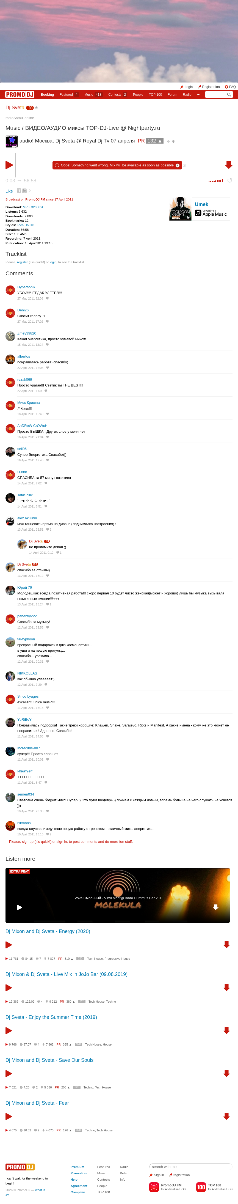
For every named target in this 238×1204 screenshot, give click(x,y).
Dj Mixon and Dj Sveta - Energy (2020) (47, 931)
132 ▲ (154, 141)
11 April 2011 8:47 (29, 782)
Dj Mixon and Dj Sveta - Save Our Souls (49, 1060)
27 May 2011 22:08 (30, 298)
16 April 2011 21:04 (30, 437)
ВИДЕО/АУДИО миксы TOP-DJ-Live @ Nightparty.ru (92, 128)
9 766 (13, 1044)
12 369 (13, 1001)
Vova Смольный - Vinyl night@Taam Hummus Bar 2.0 (117, 898)
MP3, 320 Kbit (33, 207)
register (22, 262)
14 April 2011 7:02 (29, 483)
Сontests (117, 94)
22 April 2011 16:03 (30, 367)
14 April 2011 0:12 (41, 552)
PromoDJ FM (35, 199)
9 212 (53, 1001)
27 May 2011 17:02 (30, 321)
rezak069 (24, 379)
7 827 (51, 958)
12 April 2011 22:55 (30, 627)
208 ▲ (65, 1087)
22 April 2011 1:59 (29, 391)
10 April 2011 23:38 (30, 811)
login (52, 262)
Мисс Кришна (28, 402)
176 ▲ (67, 1130)
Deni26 (23, 310)
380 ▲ (70, 1001)
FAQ (232, 87)
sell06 (22, 449)
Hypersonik (26, 287)
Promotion (79, 1173)
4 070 (50, 1130)
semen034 (25, 794)
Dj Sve (14, 107)
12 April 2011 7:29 (29, 684)
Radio (187, 95)
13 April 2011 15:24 (30, 604)
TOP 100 (155, 95)
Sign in (159, 1175)
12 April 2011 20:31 (30, 661)
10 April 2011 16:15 (30, 834)
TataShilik (25, 495)
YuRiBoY (24, 719)
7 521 (13, 1087)
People (138, 95)
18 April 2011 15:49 (30, 414)
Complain (78, 1192)
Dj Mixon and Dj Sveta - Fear (37, 1103)
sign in (62, 842)
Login (189, 87)
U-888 (22, 472)
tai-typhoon (26, 639)
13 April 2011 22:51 (30, 529)
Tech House (25, 225)
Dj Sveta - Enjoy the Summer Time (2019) (51, 1017)
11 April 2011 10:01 (30, 759)
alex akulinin (27, 518)
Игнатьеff (24, 771)
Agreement (79, 1185)
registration (181, 1175)
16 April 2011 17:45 (30, 460)
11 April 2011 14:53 (30, 736)
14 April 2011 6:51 (29, 506)
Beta (123, 1173)
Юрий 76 (24, 587)
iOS (183, 1189)
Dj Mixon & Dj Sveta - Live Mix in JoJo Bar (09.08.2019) (66, 974)
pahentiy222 (27, 616)
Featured (69, 94)
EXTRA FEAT (19, 871)
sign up (28, 842)
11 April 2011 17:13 (30, 707)
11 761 (13, 958)
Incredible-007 (28, 748)
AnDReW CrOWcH (32, 425)
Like (9, 191)
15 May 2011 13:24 (30, 344)
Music (93, 94)
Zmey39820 (26, 333)
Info (123, 1179)
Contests (103, 1179)
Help (74, 1179)
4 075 (13, 1130)
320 (80, 958)
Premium (77, 1167)
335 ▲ (67, 1044)
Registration (211, 87)
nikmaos (24, 823)
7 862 (50, 1044)
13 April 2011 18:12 (30, 575)
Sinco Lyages (28, 696)
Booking (47, 95)
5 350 (48, 1087)
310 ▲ (69, 958)
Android (170, 1189)
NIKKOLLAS (27, 673)
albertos (23, 356)
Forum (172, 95)
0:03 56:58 (20, 180)
